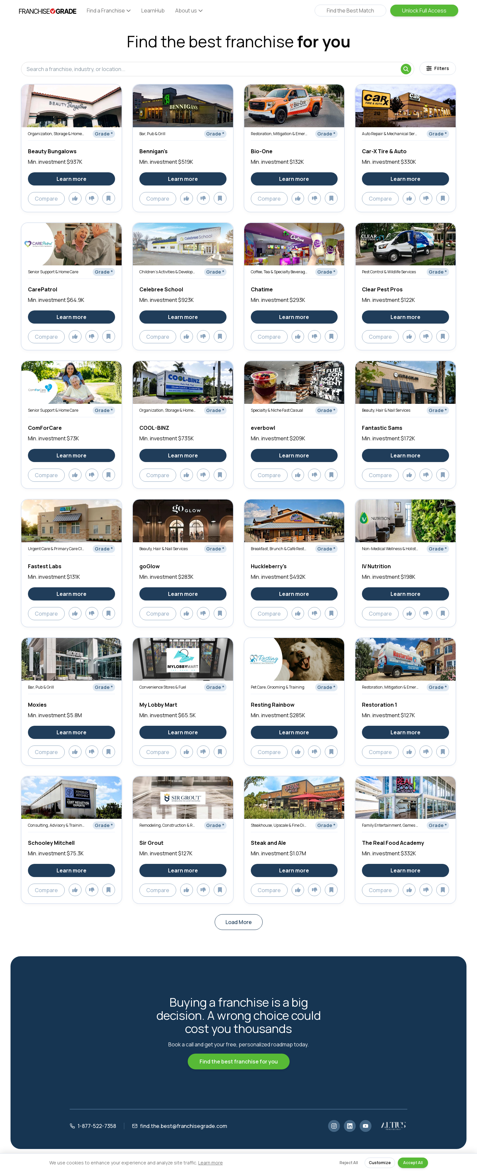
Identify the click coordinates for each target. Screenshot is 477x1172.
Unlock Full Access (424, 10)
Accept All (413, 1162)
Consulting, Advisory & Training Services (56, 825)
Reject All (349, 1162)
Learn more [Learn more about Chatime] (294, 317)
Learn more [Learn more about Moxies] (71, 732)
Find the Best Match (350, 10)
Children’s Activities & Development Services (167, 272)
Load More (239, 922)
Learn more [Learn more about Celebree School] (183, 317)
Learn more (210, 1163)
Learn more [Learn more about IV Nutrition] (405, 594)
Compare (46, 198)
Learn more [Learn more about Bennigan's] (183, 179)
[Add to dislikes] (91, 198)
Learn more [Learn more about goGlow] (183, 594)
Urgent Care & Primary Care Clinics (56, 548)
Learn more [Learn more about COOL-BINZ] (183, 455)
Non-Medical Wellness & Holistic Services (390, 548)
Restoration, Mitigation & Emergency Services (279, 133)
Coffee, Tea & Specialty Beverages (279, 272)
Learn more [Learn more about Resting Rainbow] (294, 732)
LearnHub (153, 10)
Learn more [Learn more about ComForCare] (71, 455)
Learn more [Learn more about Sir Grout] (183, 870)
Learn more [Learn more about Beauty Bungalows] (71, 179)
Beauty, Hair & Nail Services (386, 410)
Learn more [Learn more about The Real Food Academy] (405, 870)
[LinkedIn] (350, 1126)
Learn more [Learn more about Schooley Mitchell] (71, 870)
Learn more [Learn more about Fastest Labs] (71, 594)
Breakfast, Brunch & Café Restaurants (279, 548)
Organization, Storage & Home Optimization (56, 133)
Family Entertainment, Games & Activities (390, 825)
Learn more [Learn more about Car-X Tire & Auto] (405, 179)
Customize (380, 1162)
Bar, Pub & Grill (152, 133)
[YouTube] (365, 1126)
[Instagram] (334, 1126)
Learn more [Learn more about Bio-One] (294, 179)
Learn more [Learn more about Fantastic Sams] (405, 455)
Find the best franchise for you (239, 1061)
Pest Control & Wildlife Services (389, 272)
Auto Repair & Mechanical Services (390, 133)
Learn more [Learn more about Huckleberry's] (294, 594)
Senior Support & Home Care (53, 272)
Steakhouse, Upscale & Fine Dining (279, 825)
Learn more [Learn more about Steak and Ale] (294, 870)
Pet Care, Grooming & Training (277, 687)
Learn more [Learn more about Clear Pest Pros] (405, 317)
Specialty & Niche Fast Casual (277, 410)
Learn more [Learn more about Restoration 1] (405, 732)
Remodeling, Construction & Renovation (167, 825)
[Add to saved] (108, 198)
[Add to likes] (75, 198)
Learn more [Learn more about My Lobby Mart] (183, 732)
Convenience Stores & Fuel (162, 687)
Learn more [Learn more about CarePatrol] (71, 317)
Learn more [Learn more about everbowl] (294, 455)
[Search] (406, 69)
